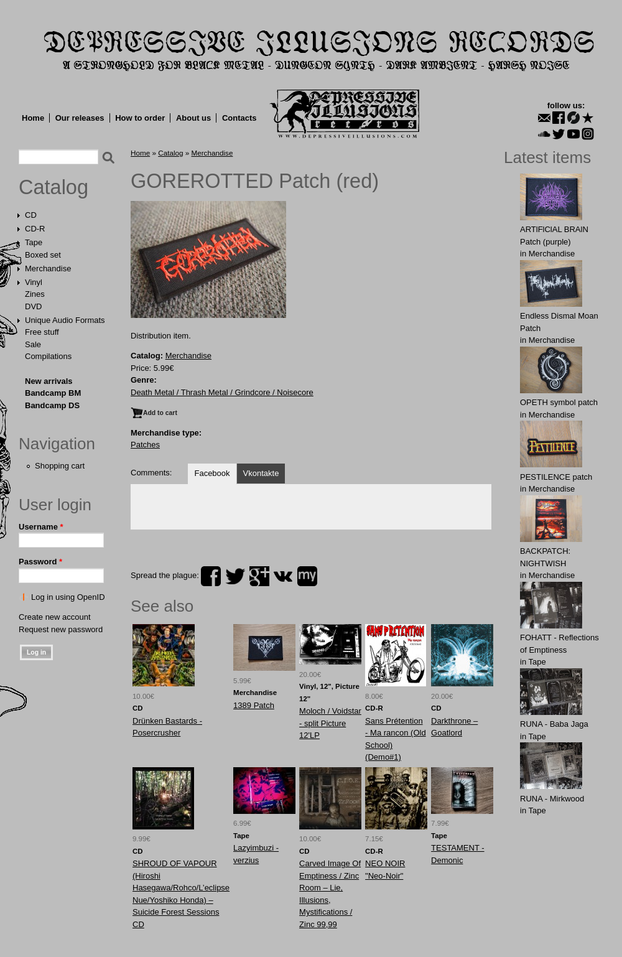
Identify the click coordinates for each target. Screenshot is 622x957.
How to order (140, 118)
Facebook (212, 473)
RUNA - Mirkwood (552, 798)
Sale (33, 344)
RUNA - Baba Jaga (554, 724)
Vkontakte (261, 473)
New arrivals (49, 381)
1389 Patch (253, 705)
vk (283, 576)
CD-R (35, 228)
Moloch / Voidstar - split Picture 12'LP (330, 723)
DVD (33, 306)
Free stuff (42, 332)
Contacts (239, 118)
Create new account (55, 617)
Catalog (53, 187)
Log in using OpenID (68, 597)
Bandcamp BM (53, 393)
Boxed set (43, 254)
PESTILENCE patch (556, 477)
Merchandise (48, 268)
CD (31, 215)
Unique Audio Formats (65, 320)
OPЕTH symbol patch (559, 402)
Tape (33, 242)
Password (40, 561)
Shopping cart (60, 465)
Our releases (79, 118)
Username (41, 526)
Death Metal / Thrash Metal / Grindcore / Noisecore (222, 392)
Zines (35, 294)
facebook (211, 576)
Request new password (61, 629)
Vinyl (33, 282)
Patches (145, 444)
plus (259, 576)
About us (193, 118)
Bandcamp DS (52, 405)
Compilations (48, 356)
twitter (235, 576)
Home (33, 118)
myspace (307, 576)
